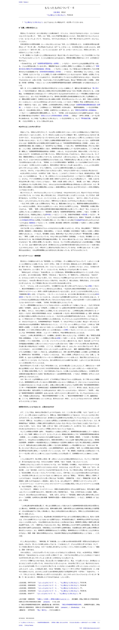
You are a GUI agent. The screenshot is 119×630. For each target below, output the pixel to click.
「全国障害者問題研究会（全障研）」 (48, 63)
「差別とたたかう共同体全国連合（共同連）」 (55, 115)
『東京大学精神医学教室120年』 (72, 604)
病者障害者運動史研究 (46, 622)
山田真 (58, 338)
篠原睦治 (32, 222)
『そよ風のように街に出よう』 (56, 15)
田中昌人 (49, 214)
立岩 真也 (56, 12)
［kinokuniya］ (75, 607)
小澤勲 (65, 330)
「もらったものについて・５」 (46, 593)
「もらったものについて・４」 (47, 591)
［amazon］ (46, 601)
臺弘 (29, 294)
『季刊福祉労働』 (86, 118)
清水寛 (85, 214)
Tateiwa (26, 2)
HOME (20, 2)
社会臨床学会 (79, 220)
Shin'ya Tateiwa (36, 625)
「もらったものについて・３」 (47, 588)
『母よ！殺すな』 (42, 610)
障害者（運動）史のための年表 (63, 622)
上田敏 (89, 286)
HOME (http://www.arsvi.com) (91, 628)
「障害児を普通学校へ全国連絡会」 (86, 110)
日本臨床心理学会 (28, 220)
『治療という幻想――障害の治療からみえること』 (53, 599)
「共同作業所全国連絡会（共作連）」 (50, 71)
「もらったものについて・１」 (47, 582)
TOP (80, 628)
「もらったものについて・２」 (47, 585)
